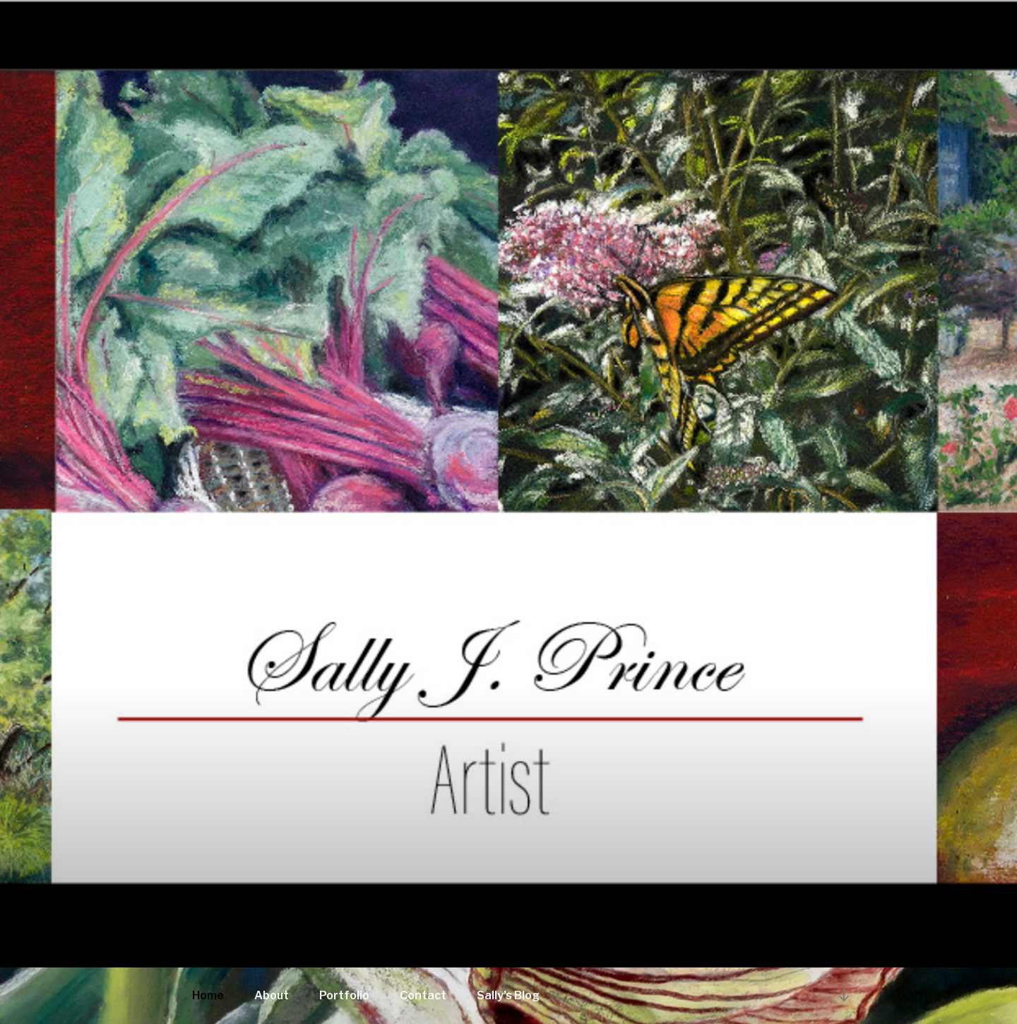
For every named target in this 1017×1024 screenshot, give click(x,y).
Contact (423, 995)
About (271, 995)
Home (208, 995)
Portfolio (344, 995)
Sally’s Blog (508, 995)
